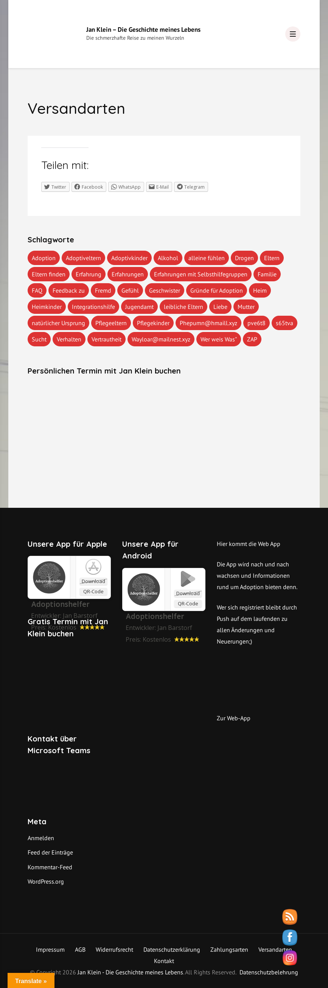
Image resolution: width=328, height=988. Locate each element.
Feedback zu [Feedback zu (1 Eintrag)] (69, 290)
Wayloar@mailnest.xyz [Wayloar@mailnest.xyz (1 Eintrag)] (161, 339)
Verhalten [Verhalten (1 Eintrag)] (69, 339)
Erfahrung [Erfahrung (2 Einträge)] (88, 274)
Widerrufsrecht (114, 949)
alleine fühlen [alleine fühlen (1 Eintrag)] (206, 258)
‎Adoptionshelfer (60, 604)
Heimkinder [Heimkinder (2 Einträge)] (47, 306)
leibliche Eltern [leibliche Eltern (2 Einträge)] (183, 306)
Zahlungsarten (229, 949)
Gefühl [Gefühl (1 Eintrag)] (130, 290)
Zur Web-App (233, 718)
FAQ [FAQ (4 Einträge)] (37, 290)
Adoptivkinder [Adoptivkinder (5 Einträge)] (129, 258)
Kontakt (164, 961)
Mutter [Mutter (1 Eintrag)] (246, 306)
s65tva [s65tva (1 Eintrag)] (284, 323)
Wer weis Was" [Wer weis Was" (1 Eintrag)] (219, 339)
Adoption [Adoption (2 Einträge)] (44, 258)
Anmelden (41, 838)
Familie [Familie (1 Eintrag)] (267, 274)
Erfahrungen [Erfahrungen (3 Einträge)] (128, 274)
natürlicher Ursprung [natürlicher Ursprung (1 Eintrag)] (58, 323)
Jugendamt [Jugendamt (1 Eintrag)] (139, 306)
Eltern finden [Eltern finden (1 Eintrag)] (48, 274)
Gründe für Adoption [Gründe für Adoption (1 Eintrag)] (216, 290)
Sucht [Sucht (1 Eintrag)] (39, 339)
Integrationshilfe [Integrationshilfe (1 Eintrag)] (93, 306)
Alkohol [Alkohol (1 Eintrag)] (168, 258)
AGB (80, 949)
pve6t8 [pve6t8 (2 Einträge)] (256, 323)
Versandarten (275, 949)
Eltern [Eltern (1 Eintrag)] (272, 258)
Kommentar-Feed (50, 867)
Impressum (50, 949)
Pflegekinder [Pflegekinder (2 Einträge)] (153, 323)
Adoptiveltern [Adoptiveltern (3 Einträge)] (83, 258)
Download (93, 581)
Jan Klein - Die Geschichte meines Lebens (130, 972)
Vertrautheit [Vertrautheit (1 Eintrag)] (106, 339)
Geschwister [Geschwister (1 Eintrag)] (164, 290)
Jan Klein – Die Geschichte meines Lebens (143, 29)
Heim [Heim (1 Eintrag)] (260, 290)
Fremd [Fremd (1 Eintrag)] (103, 290)
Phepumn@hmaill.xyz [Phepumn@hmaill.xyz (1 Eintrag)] (208, 323)
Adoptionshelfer (155, 616)
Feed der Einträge (50, 852)
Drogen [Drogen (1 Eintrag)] (244, 258)
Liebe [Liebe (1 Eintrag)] (220, 306)
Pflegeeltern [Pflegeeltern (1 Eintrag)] (111, 323)
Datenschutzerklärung (171, 949)
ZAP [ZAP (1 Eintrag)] (252, 339)
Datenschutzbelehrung (268, 972)
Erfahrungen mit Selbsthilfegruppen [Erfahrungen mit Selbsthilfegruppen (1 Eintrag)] (200, 274)
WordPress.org (46, 881)
